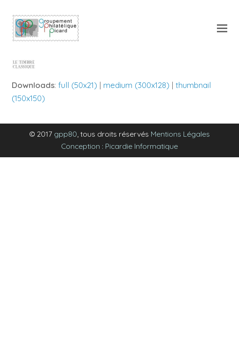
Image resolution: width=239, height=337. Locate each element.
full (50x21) (77, 85)
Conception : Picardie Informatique (119, 146)
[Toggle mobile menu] (222, 28)
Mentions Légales (180, 134)
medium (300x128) (136, 85)
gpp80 (65, 134)
